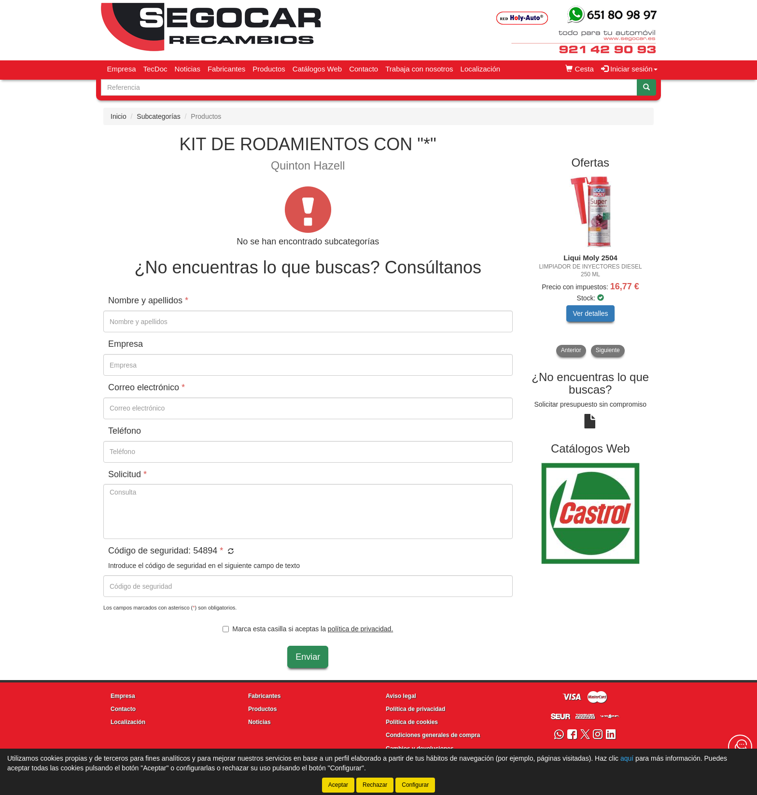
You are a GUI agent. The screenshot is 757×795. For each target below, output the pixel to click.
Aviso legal (401, 696)
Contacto (363, 69)
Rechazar (375, 784)
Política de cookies (412, 722)
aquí (626, 758)
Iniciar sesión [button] (629, 69)
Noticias (187, 69)
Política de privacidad (415, 709)
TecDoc (155, 69)
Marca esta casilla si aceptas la (308, 629)
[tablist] (590, 266)
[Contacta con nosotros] (740, 747)
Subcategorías (158, 116)
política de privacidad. (360, 629)
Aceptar (338, 784)
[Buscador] (369, 87)
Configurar (415, 784)
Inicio (118, 116)
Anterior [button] (571, 350)
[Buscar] (646, 87)
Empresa (121, 69)
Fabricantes (226, 69)
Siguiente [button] (608, 350)
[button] (229, 551)
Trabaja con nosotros (419, 69)
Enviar (307, 657)
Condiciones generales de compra (433, 735)
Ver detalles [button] (590, 313)
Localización (481, 69)
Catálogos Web (317, 69)
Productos (268, 69)
